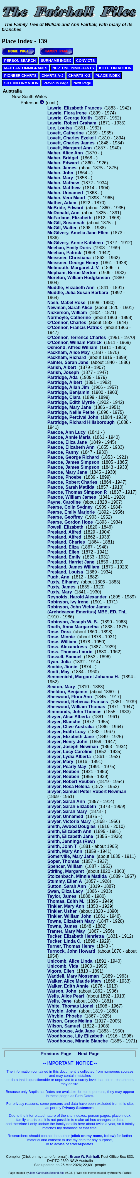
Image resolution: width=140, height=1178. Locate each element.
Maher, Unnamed (65, 192)
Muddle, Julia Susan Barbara (77, 292)
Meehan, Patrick (64, 252)
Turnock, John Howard (71, 951)
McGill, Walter (62, 227)
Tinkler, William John (69, 916)
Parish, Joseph (63, 372)
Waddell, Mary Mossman (73, 976)
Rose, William (61, 641)
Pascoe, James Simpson (73, 462)
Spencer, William (65, 866)
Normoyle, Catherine (69, 317)
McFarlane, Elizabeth (69, 217)
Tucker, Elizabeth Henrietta (75, 936)
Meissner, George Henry (72, 262)
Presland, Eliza (63, 547)
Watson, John (61, 991)
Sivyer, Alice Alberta (68, 716)
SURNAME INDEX (56, 60)
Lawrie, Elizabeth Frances (74, 108)
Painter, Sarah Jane (68, 362)
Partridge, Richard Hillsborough (81, 422)
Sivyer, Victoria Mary (69, 821)
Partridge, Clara (63, 397)
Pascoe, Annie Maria (68, 437)
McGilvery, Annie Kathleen (75, 242)
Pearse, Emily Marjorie (71, 512)
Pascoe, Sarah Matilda (70, 487)
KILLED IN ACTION (115, 68)
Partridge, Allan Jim (68, 387)
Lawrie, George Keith (69, 118)
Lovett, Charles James (71, 143)
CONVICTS (85, 60)
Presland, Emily (63, 557)
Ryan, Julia (59, 661)
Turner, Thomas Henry (70, 946)
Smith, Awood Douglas (71, 826)
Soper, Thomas (63, 861)
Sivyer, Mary (60, 761)
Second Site (56, 1172)
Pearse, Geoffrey (65, 517)
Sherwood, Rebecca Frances (77, 701)
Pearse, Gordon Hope (70, 522)
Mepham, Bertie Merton (72, 272)
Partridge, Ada (62, 377)
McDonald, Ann (63, 212)
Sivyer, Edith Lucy (66, 731)
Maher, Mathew (63, 182)
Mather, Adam (61, 202)
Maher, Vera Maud (66, 197)
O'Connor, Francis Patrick (74, 327)
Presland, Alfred (64, 532)
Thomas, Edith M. (65, 901)
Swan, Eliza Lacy (65, 891)
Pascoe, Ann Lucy (66, 432)
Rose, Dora (59, 631)
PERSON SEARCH (20, 60)
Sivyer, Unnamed (65, 816)
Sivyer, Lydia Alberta (69, 756)
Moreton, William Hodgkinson (78, 277)
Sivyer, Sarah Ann (66, 801)
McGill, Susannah (65, 222)
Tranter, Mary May (66, 931)
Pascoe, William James (71, 497)
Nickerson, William (67, 312)
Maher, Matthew (63, 187)
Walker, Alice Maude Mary (74, 981)
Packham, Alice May (68, 352)
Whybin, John (62, 1011)
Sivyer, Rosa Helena (68, 786)
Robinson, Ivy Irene (68, 602)
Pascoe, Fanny (62, 452)
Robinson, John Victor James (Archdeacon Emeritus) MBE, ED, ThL (87, 609)
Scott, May (58, 671)
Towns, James (62, 926)
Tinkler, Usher (62, 911)
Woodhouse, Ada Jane (71, 1031)
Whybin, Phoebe (64, 1016)
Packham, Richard (66, 357)
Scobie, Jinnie (62, 666)
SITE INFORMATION (21, 83)
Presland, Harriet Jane (70, 562)
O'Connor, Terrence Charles (76, 337)
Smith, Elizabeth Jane (70, 836)
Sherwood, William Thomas (76, 706)
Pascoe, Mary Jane (67, 472)
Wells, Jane (59, 1001)
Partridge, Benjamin (68, 392)
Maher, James (62, 167)
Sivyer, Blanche (63, 721)
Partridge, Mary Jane (69, 407)
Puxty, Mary (59, 592)
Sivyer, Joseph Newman (72, 746)
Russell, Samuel (64, 656)
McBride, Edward (65, 207)
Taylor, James (62, 896)
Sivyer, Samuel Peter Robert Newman (86, 791)
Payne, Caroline (64, 502)
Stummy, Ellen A (64, 881)
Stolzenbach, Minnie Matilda (77, 876)
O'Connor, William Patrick (74, 342)
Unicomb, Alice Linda (69, 961)
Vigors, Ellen (60, 971)
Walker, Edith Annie (68, 986)
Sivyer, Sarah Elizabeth (71, 806)
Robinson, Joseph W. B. (72, 621)
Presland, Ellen (63, 552)
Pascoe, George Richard (73, 457)
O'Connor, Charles (66, 322)
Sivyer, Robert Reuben (71, 781)
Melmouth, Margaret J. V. (73, 267)
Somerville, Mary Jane (70, 856)
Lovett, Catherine (65, 133)
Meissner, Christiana (69, 257)
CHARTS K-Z (79, 75)
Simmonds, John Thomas (74, 711)
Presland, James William (73, 567)
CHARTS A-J (52, 75)
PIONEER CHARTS (20, 75)
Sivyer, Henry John (67, 741)
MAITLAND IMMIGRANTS (25, 68)
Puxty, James (61, 587)
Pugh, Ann (58, 577)
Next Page (82, 83)
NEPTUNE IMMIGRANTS (73, 68)
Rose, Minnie (61, 636)
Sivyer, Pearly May (66, 766)
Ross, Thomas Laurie (69, 651)
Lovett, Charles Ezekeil (71, 138)
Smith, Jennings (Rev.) (71, 841)
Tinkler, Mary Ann (65, 906)
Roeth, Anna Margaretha (73, 626)
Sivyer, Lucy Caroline (69, 751)
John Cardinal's (39, 1172)
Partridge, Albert (64, 382)
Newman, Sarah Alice (69, 307)
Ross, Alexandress (67, 646)
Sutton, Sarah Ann (66, 886)
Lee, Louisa (59, 128)
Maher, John (60, 172)
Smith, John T (62, 846)
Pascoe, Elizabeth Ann (71, 447)
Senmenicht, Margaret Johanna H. (83, 676)
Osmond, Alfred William (72, 347)
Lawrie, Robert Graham (71, 123)
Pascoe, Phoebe (64, 477)
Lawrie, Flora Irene (67, 113)
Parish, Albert (61, 367)
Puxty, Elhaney (63, 582)
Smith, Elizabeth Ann (69, 831)
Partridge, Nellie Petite (71, 412)
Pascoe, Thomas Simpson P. (77, 492)
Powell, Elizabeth (65, 527)
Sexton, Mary (61, 686)
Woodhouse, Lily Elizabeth (75, 1036)
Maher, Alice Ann (65, 153)
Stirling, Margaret (65, 871)
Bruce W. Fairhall (84, 1156)
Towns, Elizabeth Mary (71, 921)
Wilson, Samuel (63, 1026)
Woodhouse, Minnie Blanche (77, 1041)
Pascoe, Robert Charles (72, 482)
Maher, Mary (60, 177)
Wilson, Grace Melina (69, 1021)
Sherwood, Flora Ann (69, 696)
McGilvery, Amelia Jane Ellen (78, 232)
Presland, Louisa (65, 572)
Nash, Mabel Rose (66, 302)
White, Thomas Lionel (70, 1006)
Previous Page (55, 83)
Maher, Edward (63, 162)
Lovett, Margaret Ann (69, 148)
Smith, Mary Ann (64, 851)
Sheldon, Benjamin (67, 691)
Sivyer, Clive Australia (70, 726)
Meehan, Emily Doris (69, 247)
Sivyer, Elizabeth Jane (70, 736)
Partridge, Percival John (72, 417)
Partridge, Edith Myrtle (71, 402)
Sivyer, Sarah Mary (67, 811)
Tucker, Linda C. (64, 941)
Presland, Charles (66, 542)
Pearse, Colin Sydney (70, 507)
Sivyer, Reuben (63, 771)
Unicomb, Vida (62, 966)
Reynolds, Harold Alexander (77, 597)
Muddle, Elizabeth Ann (71, 287)
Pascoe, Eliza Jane (67, 442)
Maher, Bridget (62, 157)
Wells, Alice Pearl (65, 996)
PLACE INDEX (107, 75)
